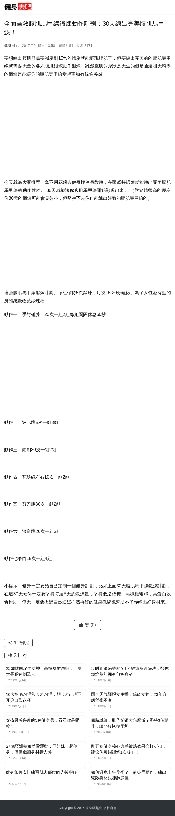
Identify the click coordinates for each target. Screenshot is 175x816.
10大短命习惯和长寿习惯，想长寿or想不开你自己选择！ (43, 697)
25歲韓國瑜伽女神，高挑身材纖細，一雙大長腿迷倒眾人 (44, 671)
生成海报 (18, 643)
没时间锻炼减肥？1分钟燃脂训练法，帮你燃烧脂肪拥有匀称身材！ (130, 671)
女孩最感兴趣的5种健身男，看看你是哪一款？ (44, 723)
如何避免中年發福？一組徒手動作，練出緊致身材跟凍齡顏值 (128, 775)
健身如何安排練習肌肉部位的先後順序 (41, 772)
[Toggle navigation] (166, 7)
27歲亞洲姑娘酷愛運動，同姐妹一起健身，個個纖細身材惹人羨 (42, 749)
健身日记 (11, 46)
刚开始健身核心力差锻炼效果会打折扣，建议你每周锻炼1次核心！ (128, 749)
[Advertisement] (87, 123)
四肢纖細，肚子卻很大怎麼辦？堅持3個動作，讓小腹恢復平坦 (130, 723)
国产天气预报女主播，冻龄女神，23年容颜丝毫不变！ (129, 697)
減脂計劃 (65, 46)
